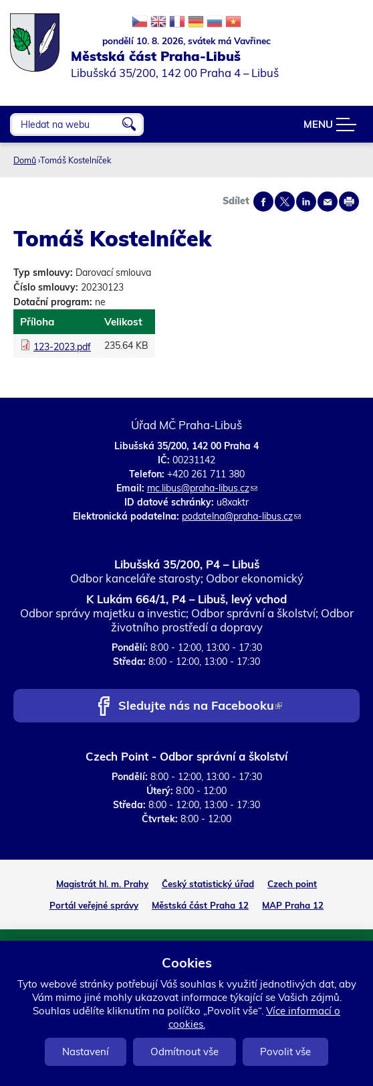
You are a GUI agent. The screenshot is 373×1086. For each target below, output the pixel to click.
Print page (349, 201)
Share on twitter (285, 201)
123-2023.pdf (62, 347)
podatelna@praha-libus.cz (241, 516)
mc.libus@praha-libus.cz (202, 488)
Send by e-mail (328, 201)
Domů (24, 160)
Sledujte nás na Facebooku (200, 707)
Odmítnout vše (184, 1051)
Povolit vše (285, 1051)
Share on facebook (263, 201)
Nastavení (85, 1051)
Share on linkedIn (306, 201)
